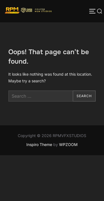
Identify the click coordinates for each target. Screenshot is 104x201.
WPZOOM (68, 144)
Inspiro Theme (39, 144)
